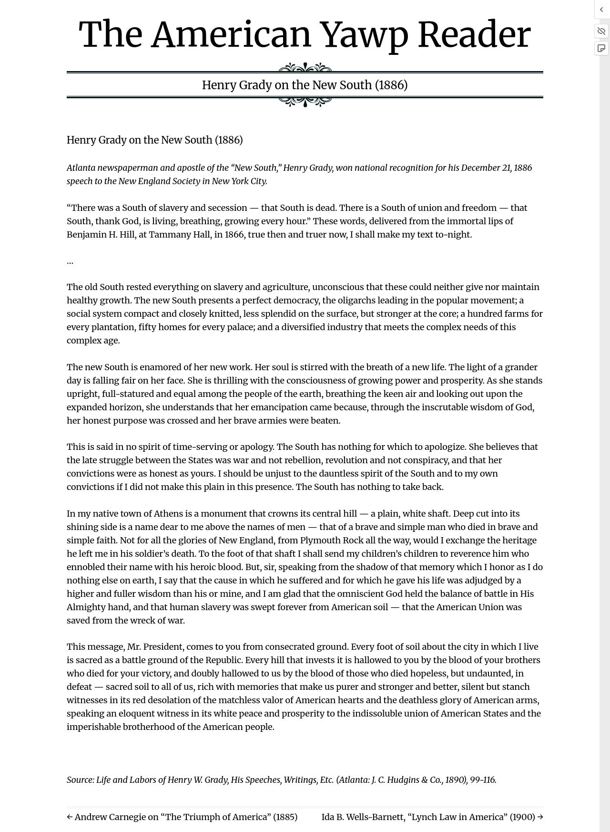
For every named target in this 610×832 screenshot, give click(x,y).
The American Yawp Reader (305, 34)
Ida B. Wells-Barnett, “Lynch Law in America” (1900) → (432, 816)
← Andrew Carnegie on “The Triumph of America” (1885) (182, 816)
